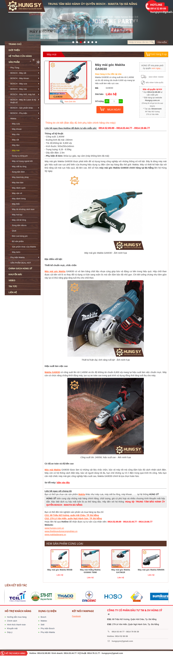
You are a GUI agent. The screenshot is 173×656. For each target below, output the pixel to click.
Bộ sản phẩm (18, 241)
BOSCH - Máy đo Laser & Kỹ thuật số (23, 101)
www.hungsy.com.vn (54, 528)
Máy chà (15, 134)
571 (72, 41)
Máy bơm (16, 252)
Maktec (44, 621)
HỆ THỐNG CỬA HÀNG (20, 56)
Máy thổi (16, 204)
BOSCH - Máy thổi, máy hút (22, 94)
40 (88, 41)
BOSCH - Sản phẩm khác (21, 108)
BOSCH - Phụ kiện (18, 113)
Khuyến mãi (12, 628)
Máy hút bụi (17, 214)
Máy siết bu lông (19, 166)
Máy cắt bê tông (19, 220)
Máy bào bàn (17, 182)
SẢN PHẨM (14, 62)
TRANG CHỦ (15, 44)
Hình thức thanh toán (16, 624)
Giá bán (99, 94)
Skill (42, 624)
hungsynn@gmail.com (112, 653)
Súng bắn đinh (18, 172)
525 (80, 41)
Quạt (14, 231)
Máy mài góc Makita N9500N (151, 570)
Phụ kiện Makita (17, 257)
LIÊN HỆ (13, 292)
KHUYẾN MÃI (15, 274)
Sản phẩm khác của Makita (24, 247)
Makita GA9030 (52, 372)
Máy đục (16, 145)
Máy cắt (15, 140)
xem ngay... (157, 68)
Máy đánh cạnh (19, 188)
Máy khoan (17, 129)
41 (76, 41)
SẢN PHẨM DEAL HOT (20, 263)
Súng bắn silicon (19, 225)
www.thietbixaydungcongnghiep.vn (61, 531)
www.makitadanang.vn (55, 534)
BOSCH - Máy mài (18, 89)
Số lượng (99, 101)
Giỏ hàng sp (156, 54)
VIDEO (12, 280)
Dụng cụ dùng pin (20, 156)
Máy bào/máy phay (20, 177)
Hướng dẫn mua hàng (16, 617)
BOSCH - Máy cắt (18, 73)
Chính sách (12, 621)
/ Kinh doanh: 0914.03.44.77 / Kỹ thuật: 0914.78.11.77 (75, 653)
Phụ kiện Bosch (48, 628)
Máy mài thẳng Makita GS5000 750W (90, 571)
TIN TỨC (13, 286)
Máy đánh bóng (19, 198)
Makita (13, 118)
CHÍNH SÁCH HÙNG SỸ (20, 268)
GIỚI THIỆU (14, 50)
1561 (95, 41)
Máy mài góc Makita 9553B (59, 570)
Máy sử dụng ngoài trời (22, 161)
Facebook (76, 616)
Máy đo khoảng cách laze (23, 209)
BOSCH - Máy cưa (18, 84)
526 (84, 41)
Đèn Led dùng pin (20, 236)
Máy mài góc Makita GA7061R (120, 571)
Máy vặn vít (17, 193)
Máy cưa (16, 124)
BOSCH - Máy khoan (19, 78)
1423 (91, 41)
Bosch (43, 617)
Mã (96, 88)
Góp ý (9, 632)
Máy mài (15, 150)
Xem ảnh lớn (68, 101)
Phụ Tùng (14, 67)
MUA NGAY (114, 109)
